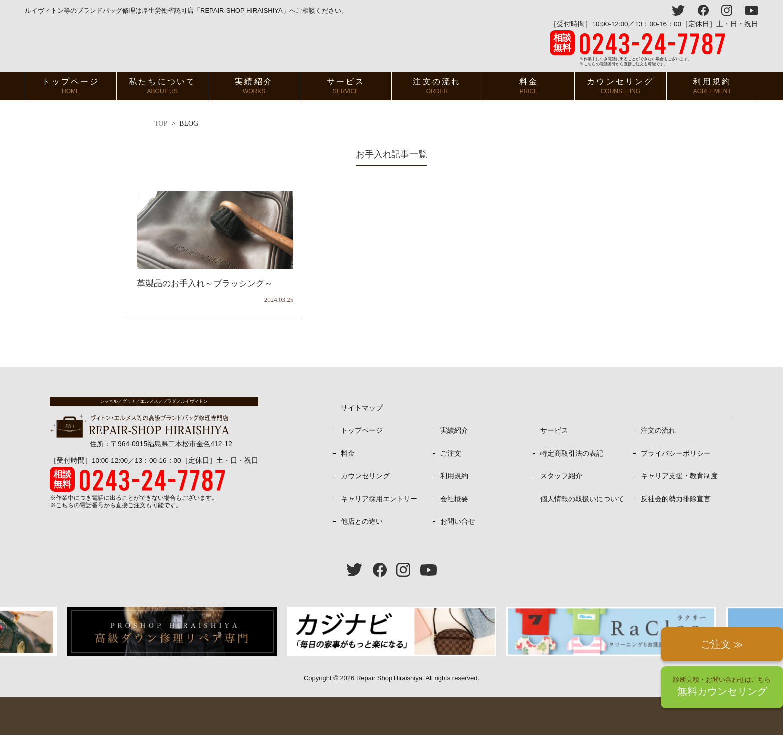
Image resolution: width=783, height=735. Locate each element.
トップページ (70, 86)
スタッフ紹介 (561, 476)
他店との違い (362, 521)
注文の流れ (437, 86)
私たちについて (162, 86)
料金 (528, 86)
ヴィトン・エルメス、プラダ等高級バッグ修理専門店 (140, 43)
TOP (160, 123)
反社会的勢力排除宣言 (676, 499)
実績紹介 (254, 86)
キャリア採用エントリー (379, 499)
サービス (346, 86)
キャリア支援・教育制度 (679, 476)
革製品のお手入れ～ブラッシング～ (205, 283)
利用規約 (712, 86)
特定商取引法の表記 (571, 453)
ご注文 (450, 453)
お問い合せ (457, 521)
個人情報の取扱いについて (582, 499)
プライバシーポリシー (676, 453)
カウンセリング (620, 86)
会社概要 (454, 499)
